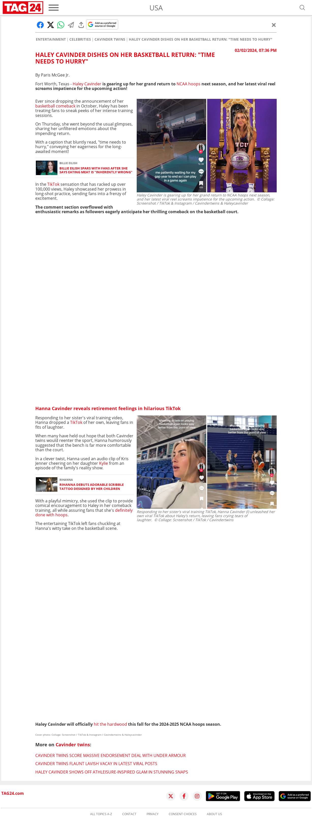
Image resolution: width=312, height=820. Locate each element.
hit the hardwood (110, 724)
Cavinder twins (110, 39)
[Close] (274, 25)
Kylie (103, 463)
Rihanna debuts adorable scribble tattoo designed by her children (91, 487)
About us (214, 814)
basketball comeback (55, 106)
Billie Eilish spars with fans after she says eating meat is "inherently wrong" (95, 170)
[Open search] (302, 7)
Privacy (153, 814)
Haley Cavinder (87, 84)
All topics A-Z (101, 814)
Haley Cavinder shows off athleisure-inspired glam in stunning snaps (111, 772)
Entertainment (51, 39)
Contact (129, 814)
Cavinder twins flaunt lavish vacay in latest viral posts (96, 763)
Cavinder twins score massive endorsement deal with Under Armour (110, 755)
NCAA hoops (188, 84)
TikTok (53, 184)
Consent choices (183, 814)
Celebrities (80, 39)
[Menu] (53, 7)
